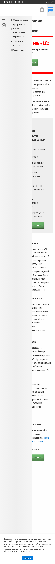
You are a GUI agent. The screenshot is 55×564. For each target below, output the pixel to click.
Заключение (18, 50)
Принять (27, 558)
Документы (18, 41)
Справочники (18, 36)
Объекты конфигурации (19, 30)
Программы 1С (19, 24)
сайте (46, 437)
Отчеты (16, 45)
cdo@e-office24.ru (35, 441)
